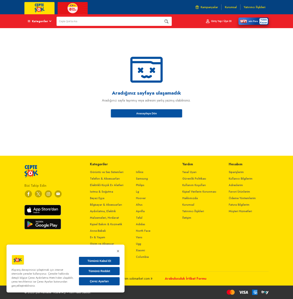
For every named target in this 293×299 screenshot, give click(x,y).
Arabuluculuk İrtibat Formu (185, 278)
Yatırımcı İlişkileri (193, 211)
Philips (140, 185)
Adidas (140, 224)
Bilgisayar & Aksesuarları (106, 205)
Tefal (139, 218)
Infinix (139, 172)
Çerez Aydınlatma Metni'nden (45, 278)
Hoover (141, 198)
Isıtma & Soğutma (101, 192)
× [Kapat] (118, 251)
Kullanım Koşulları (194, 185)
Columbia (142, 257)
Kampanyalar (206, 7)
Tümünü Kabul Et (99, 261)
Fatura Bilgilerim (239, 205)
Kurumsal (188, 205)
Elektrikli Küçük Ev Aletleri (106, 185)
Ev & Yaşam (97, 237)
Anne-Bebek (98, 231)
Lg (137, 192)
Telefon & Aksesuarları (105, 179)
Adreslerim (236, 185)
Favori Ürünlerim (239, 192)
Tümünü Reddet (99, 271)
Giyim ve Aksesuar (102, 244)
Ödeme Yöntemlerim (242, 198)
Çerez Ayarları (99, 281)
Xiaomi (140, 250)
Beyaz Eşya (97, 198)
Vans (139, 237)
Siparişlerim (236, 172)
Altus (139, 205)
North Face (143, 231)
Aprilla (140, 211)
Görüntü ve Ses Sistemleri (106, 172)
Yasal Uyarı (189, 172)
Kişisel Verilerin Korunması (199, 192)
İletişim (186, 218)
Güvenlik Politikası (194, 179)
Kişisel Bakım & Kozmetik (106, 224)
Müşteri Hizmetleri (240, 211)
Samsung (142, 179)
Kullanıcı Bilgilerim (241, 179)
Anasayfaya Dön (146, 113)
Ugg (138, 244)
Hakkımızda (190, 198)
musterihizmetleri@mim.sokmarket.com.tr (125, 278)
